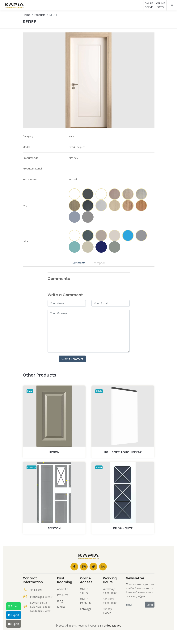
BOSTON (54, 528)
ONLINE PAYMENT (86, 601)
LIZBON (54, 452)
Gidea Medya (112, 625)
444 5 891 (36, 589)
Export (13, 606)
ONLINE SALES (85, 591)
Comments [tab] (78, 263)
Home (26, 15)
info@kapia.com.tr (41, 596)
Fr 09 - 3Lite (123, 528)
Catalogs (85, 609)
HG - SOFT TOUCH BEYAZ (123, 452)
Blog (60, 601)
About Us (63, 589)
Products (39, 15)
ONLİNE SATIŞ (160, 5)
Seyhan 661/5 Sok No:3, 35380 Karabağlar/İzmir (40, 606)
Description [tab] (98, 263)
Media (61, 607)
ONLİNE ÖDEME (149, 5)
